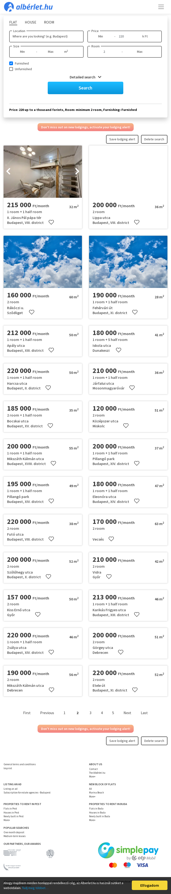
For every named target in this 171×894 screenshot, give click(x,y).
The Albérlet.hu (97, 772)
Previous (47, 712)
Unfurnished (23, 69)
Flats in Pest (10, 808)
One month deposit (14, 832)
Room (95, 46)
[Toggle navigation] (161, 6)
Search (85, 88)
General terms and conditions (20, 764)
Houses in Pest (11, 812)
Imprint (8, 768)
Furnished (22, 63)
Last (144, 712)
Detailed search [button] (85, 77)
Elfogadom (149, 885)
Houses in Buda (97, 812)
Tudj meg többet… (35, 888)
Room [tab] (49, 22)
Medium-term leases (15, 836)
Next (127, 712)
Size (16, 46)
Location (19, 31)
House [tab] (30, 22)
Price (95, 31)
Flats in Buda (96, 808)
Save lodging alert (122, 139)
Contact (93, 769)
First (27, 712)
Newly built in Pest (14, 816)
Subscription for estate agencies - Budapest (27, 792)
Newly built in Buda (99, 816)
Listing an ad (10, 788)
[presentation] (8, 172)
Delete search (154, 139)
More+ (92, 776)
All (90, 788)
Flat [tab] (13, 22)
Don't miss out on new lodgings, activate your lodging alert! (85, 127)
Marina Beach (96, 792)
